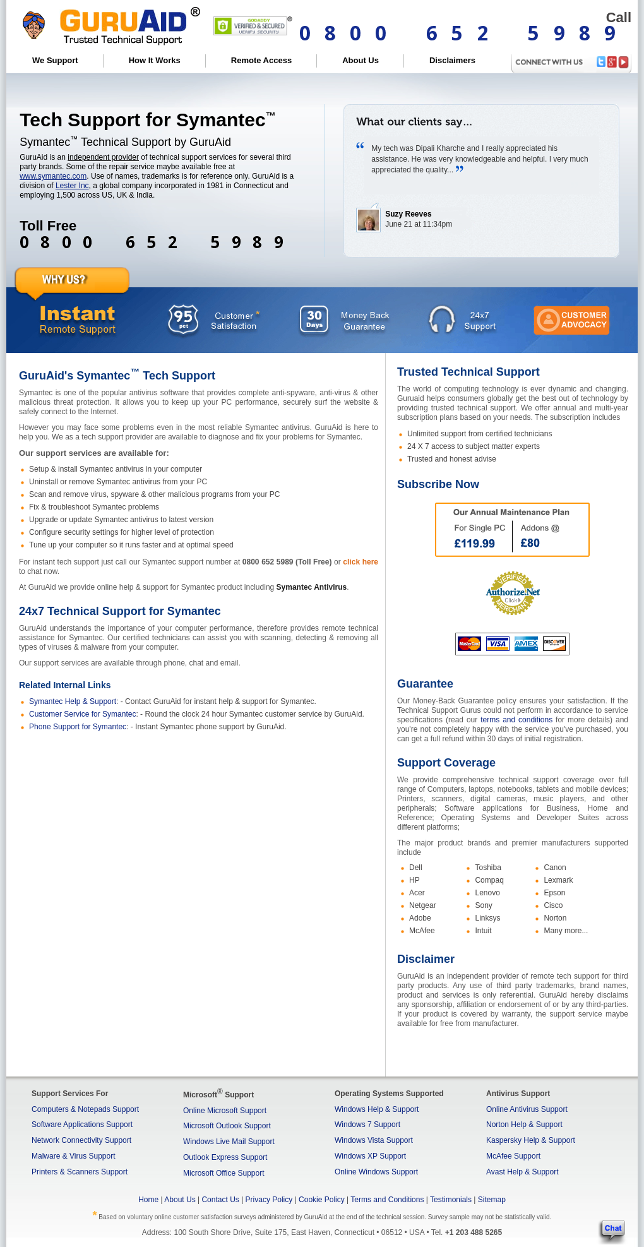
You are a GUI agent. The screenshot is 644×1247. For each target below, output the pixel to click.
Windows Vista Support (374, 1140)
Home (148, 1199)
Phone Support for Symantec (77, 726)
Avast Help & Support (522, 1171)
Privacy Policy (269, 1199)
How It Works (155, 60)
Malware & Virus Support (74, 1156)
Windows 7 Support (367, 1124)
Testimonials (451, 1199)
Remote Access (261, 60)
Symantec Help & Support (72, 701)
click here (360, 562)
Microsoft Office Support (224, 1173)
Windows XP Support (370, 1156)
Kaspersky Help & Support (530, 1140)
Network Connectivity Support (81, 1140)
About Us (360, 60)
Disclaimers (452, 60)
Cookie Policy (322, 1199)
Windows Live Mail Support (229, 1141)
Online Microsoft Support (224, 1110)
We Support (55, 60)
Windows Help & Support (377, 1109)
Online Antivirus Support (527, 1109)
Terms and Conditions (387, 1199)
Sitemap (492, 1199)
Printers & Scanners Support (80, 1171)
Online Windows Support (376, 1171)
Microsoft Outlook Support (227, 1125)
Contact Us (220, 1199)
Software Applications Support (82, 1124)
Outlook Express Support (225, 1157)
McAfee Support (513, 1156)
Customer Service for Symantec (82, 714)
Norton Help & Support (524, 1124)
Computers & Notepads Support (85, 1109)
